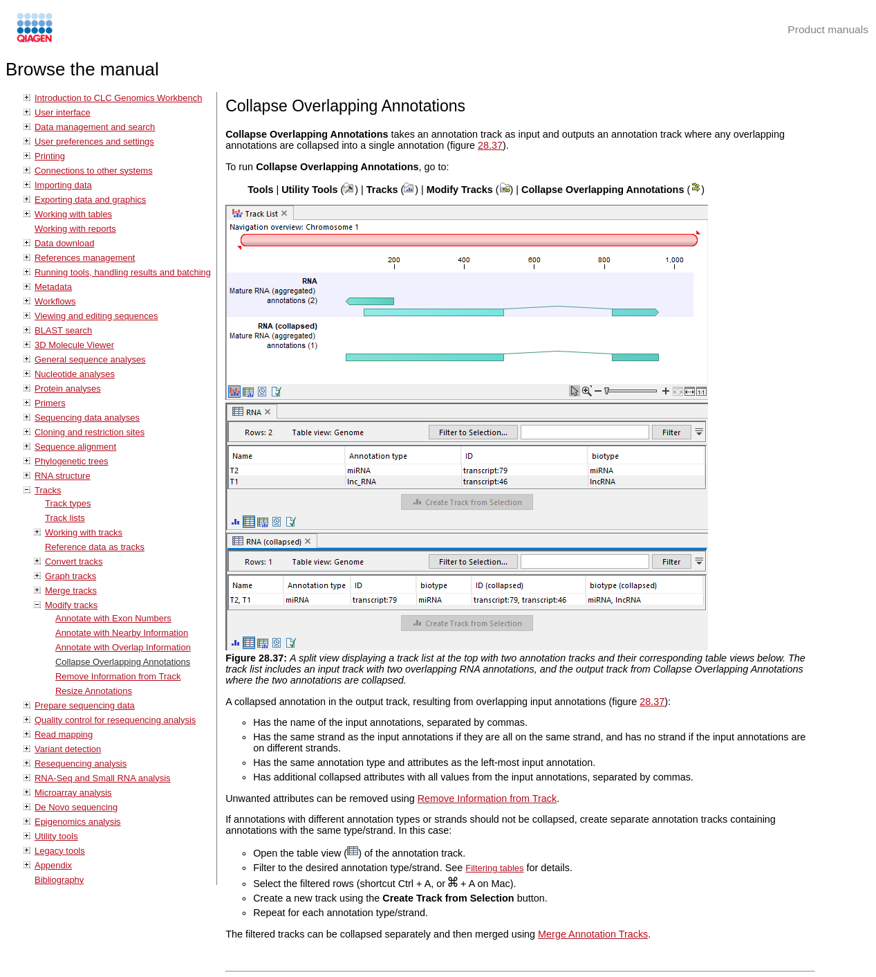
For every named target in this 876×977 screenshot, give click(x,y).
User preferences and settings (94, 141)
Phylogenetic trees (72, 461)
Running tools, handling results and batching (123, 272)
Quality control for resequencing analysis (115, 720)
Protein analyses (68, 388)
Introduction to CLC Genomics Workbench (118, 98)
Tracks (48, 490)
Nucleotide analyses (75, 374)
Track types (68, 503)
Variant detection (68, 749)
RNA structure (63, 476)
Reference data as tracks (95, 547)
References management (85, 258)
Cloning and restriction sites (90, 432)
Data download (64, 243)
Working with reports (75, 228)
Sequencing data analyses (87, 417)
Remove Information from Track (117, 676)
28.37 (490, 145)
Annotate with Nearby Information (121, 633)
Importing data (63, 185)
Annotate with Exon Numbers (113, 618)
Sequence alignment (75, 446)
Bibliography (59, 880)
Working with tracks (83, 532)
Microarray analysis (73, 792)
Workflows (55, 301)
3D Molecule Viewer (74, 345)
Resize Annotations (93, 691)
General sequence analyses (90, 359)
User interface (63, 112)
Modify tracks (71, 605)
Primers (50, 403)
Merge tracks (71, 590)
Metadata (53, 287)
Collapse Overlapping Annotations (122, 662)
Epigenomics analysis (78, 821)
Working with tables (73, 214)
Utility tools (56, 836)
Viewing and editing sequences (96, 316)
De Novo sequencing (76, 807)
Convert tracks (74, 561)
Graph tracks (70, 576)
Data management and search (95, 127)
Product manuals (828, 29)
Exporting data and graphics (90, 199)
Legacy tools (60, 851)
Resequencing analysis (81, 763)
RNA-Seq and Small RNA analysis (103, 778)
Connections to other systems (94, 170)
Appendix (53, 865)
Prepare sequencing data (85, 705)
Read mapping (64, 734)
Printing (50, 156)
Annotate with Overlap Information (123, 647)
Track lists (65, 518)
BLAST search (63, 330)
